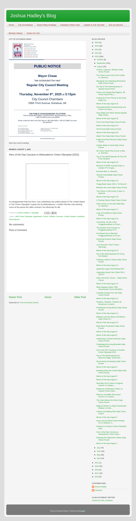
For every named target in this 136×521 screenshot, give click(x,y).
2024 (97, 50)
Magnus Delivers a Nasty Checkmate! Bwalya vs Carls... (111, 407)
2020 (97, 466)
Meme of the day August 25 (107, 118)
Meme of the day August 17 (107, 209)
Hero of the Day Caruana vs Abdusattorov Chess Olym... (108, 433)
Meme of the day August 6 (106, 367)
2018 (97, 470)
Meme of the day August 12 (107, 298)
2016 (97, 477)
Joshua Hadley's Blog (33, 15)
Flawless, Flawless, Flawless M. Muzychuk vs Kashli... (109, 303)
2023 (97, 53)
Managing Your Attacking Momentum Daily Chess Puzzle (111, 82)
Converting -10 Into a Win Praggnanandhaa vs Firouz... (108, 223)
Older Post (80, 297)
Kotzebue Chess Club (70, 25)
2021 (97, 463)
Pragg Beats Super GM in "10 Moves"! (111, 184)
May (99, 455)
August (100, 67)
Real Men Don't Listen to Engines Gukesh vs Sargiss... (109, 384)
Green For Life (33, 33)
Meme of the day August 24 (107, 126)
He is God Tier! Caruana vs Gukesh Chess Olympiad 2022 (110, 351)
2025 (97, 46)
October (100, 60)
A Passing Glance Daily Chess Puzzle (111, 200)
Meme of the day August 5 (106, 376)
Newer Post (15, 297)
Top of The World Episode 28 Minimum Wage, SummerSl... (109, 357)
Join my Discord (116, 25)
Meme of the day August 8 (106, 335)
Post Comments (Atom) (29, 303)
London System (70, 216)
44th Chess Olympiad (23, 216)
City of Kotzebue (25, 25)
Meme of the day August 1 (106, 443)
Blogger (82, 511)
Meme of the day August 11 (107, 313)
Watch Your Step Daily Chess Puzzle (111, 136)
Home (11, 25)
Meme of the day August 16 (107, 219)
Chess (45, 216)
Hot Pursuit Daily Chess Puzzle (108, 129)
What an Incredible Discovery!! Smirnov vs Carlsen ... (108, 396)
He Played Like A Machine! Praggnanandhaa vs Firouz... (108, 234)
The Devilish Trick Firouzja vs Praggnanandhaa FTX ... (108, 229)
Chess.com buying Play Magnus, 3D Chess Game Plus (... (110, 93)
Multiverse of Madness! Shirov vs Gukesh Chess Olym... (109, 390)
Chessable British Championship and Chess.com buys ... (111, 108)
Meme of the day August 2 (106, 417)
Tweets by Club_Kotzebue (102, 500)
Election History (16, 33)
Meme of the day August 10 (107, 322)
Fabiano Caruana (56, 216)
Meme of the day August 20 (107, 162)
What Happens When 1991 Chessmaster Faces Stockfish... (110, 288)
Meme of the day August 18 (107, 197)
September (101, 63)
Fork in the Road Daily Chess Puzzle (111, 122)
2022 (97, 56)
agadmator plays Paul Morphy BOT (110, 269)
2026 (97, 42)
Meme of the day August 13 (107, 284)
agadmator (37, 216)
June (99, 451)
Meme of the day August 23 (107, 132)
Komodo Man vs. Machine (106, 171)
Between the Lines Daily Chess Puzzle (111, 188)
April (99, 458)
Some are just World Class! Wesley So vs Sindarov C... (110, 422)
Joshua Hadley (100, 487)
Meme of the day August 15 (107, 250)
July (99, 448)
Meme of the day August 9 (106, 332)
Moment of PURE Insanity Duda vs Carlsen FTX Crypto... (110, 167)
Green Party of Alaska (46, 25)
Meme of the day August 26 (107, 104)
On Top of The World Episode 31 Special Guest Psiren (109, 88)
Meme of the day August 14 (107, 265)
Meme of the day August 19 (107, 181)
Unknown (98, 490)
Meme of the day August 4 (106, 380)
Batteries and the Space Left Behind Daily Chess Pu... (110, 318)
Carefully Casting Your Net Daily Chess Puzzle (109, 294)
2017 (97, 473)
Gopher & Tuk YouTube (94, 25)
